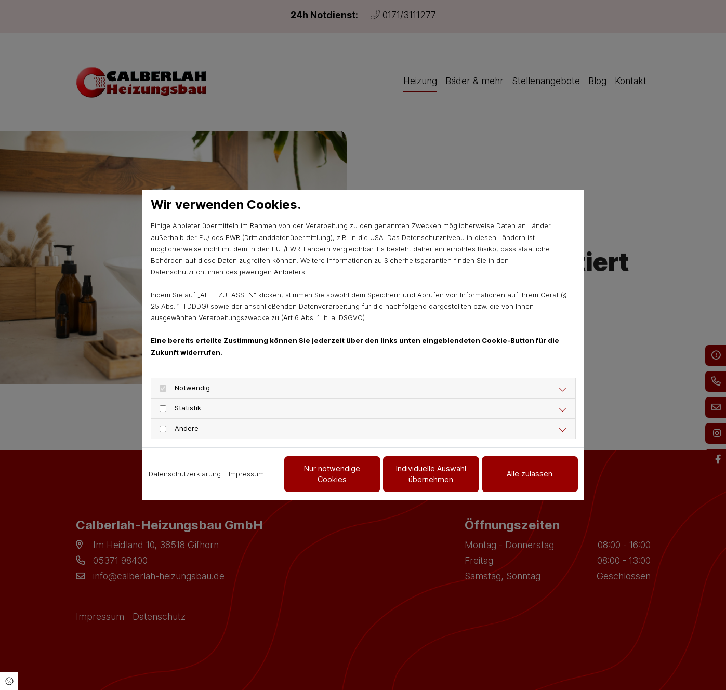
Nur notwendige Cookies (332, 474)
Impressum (246, 474)
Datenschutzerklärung (185, 474)
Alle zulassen (529, 473)
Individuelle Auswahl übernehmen (431, 474)
